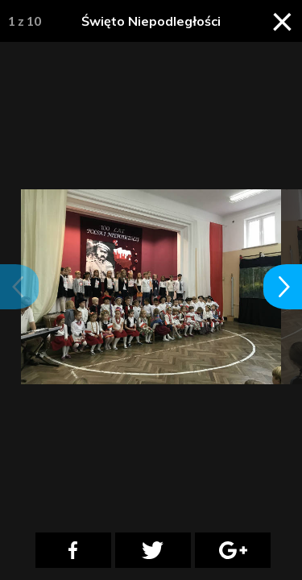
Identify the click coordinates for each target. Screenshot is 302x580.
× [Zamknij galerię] (282, 20)
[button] (19, 286)
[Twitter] (153, 550)
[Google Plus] (233, 550)
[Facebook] (73, 550)
